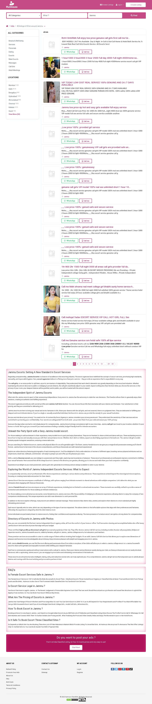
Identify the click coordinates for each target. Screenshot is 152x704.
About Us (9, 675)
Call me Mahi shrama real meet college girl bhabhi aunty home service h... (98, 286)
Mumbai (14, 85)
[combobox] (24, 15)
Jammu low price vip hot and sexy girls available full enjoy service (94, 107)
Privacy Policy (11, 688)
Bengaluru (14, 92)
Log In (79, 669)
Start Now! (76, 647)
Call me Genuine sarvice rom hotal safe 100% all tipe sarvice (91, 340)
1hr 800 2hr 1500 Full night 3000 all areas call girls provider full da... (95, 266)
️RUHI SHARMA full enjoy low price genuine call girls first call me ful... (95, 38)
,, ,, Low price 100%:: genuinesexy (78, 167)
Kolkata (13, 107)
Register (80, 672)
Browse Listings (106, 5)
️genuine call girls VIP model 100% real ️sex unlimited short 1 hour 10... (96, 187)
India (12, 26)
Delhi (12, 89)
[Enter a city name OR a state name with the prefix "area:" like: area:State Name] (105, 15)
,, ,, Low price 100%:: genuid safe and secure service (87, 207)
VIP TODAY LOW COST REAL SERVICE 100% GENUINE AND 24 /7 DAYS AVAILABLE (98, 83)
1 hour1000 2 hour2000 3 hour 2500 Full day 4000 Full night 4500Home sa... (100, 58)
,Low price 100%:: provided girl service (81, 127)
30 (113, 364)
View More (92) (14, 114)
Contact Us (46, 669)
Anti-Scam (9, 682)
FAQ (7, 679)
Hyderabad (15, 96)
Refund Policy (11, 669)
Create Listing (135, 5)
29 (109, 364)
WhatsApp (71, 52)
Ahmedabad (15, 100)
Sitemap (44, 672)
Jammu (66, 47)
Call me (86, 52)
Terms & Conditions (13, 685)
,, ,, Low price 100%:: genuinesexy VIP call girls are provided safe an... (96, 147)
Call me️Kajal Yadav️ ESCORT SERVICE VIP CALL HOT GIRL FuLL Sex (95, 317)
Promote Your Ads (12, 672)
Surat (12, 111)
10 (102, 364)
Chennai (14, 103)
